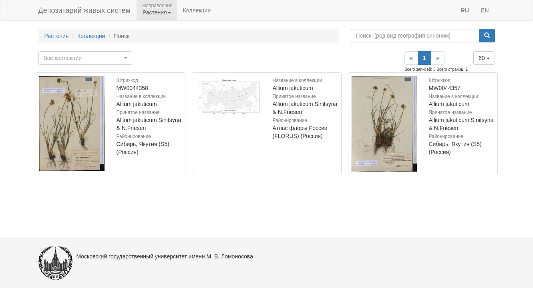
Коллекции (197, 10)
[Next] (438, 58)
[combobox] (85, 58)
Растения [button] (157, 12)
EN (485, 10)
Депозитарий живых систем (84, 10)
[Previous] (411, 58)
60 (484, 58)
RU (465, 10)
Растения (56, 36)
